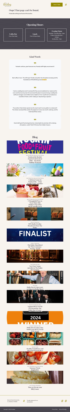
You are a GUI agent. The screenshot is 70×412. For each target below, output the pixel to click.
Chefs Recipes (32, 366)
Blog (35, 155)
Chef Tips (33, 385)
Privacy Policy (55, 409)
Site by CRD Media (62, 409)
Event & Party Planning (40, 155)
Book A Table (57, 4)
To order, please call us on (35, 401)
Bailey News (31, 155)
